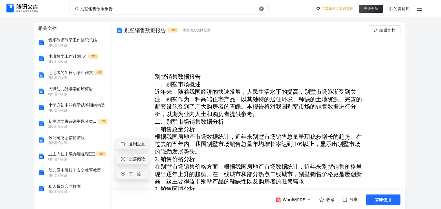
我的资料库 (399, 8)
